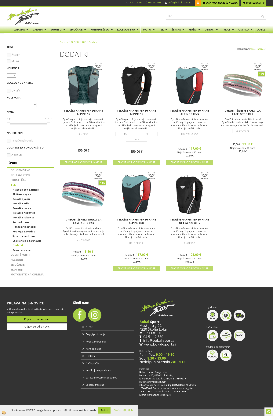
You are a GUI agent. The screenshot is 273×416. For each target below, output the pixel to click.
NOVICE (90, 327)
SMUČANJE (76, 29)
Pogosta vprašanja (96, 341)
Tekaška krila (21, 203)
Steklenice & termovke (27, 240)
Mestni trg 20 (150, 325)
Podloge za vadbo (24, 231)
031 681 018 (154, 2)
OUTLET (262, 29)
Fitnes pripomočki (24, 226)
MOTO (147, 29)
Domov (64, 42)
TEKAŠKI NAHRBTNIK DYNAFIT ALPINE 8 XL (136, 221)
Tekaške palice (22, 208)
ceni (253, 49)
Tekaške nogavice (24, 212)
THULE (226, 29)
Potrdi (104, 410)
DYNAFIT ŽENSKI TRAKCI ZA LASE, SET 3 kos (243, 112)
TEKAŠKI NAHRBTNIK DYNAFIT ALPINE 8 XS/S (189, 112)
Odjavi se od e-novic (36, 326)
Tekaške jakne (22, 199)
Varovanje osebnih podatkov (101, 377)
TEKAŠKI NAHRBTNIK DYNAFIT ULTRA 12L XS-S (189, 221)
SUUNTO (56, 29)
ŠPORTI (75, 42)
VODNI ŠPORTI (20, 254)
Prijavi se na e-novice (37, 319)
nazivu (261, 49)
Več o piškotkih (123, 410)
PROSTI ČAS (18, 180)
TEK (161, 29)
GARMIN (38, 29)
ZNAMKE (19, 29)
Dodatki (18, 245)
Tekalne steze (22, 250)
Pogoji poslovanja (95, 334)
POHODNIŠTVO (99, 29)
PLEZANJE (17, 259)
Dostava (90, 356)
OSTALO (243, 29)
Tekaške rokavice (23, 217)
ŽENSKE (176, 29)
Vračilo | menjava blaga (98, 370)
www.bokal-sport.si (160, 344)
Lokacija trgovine (95, 384)
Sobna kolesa (21, 222)
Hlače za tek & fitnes (26, 189)
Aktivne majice (22, 194)
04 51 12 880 (135, 2)
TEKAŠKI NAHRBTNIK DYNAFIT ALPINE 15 (83, 112)
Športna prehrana (24, 236)
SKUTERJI (17, 269)
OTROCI (209, 29)
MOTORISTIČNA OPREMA (27, 274)
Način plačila (93, 363)
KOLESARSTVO (126, 29)
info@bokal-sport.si (180, 2)
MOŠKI (193, 29)
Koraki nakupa (93, 348)
